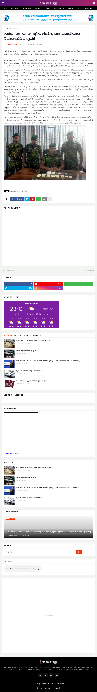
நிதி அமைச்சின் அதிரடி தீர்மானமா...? (30, 371)
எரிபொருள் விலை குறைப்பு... (27, 351)
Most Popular (21, 335)
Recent (24, 191)
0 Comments (41, 44)
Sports (38, 8)
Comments (35, 335)
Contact (56, 688)
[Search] (40, 552)
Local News (14, 8)
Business (47, 8)
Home (4, 8)
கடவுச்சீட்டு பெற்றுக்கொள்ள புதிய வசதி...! (31, 381)
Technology (59, 8)
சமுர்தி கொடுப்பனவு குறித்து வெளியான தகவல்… (34, 340)
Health (70, 8)
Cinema (79, 8)
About (47, 688)
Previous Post (8, 270)
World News (27, 8)
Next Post (90, 270)
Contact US (90, 8)
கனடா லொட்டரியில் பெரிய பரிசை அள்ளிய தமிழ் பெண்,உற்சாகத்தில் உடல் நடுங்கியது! (48, 361)
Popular (8, 335)
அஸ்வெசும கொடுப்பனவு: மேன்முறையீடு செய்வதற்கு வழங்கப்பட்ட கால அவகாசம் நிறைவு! (48, 531)
